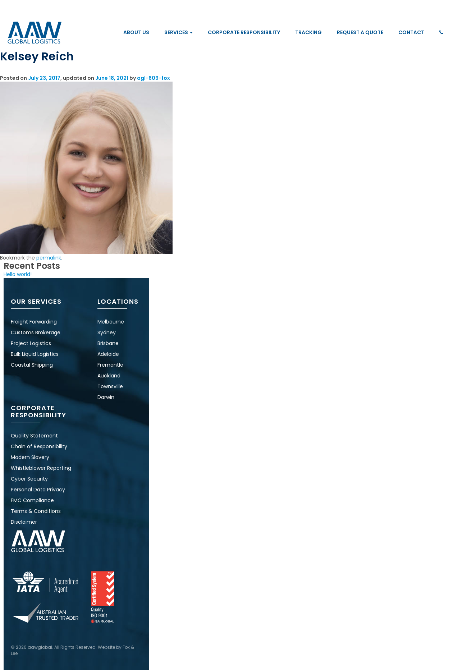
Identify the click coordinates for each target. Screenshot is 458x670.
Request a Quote (360, 32)
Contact (411, 32)
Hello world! (18, 274)
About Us (136, 32)
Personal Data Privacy (38, 489)
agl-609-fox (153, 78)
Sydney (106, 332)
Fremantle (110, 364)
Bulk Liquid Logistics (35, 354)
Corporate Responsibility (244, 32)
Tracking (308, 32)
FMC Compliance (32, 500)
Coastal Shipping (32, 364)
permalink (48, 257)
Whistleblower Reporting (41, 468)
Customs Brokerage (35, 332)
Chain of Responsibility (39, 446)
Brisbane (108, 343)
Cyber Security (29, 478)
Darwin (105, 397)
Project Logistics (31, 343)
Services (178, 32)
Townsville (110, 386)
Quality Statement (34, 435)
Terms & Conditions (36, 511)
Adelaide (108, 354)
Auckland (108, 375)
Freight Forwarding (34, 321)
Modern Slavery (30, 457)
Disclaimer (24, 522)
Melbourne (110, 321)
